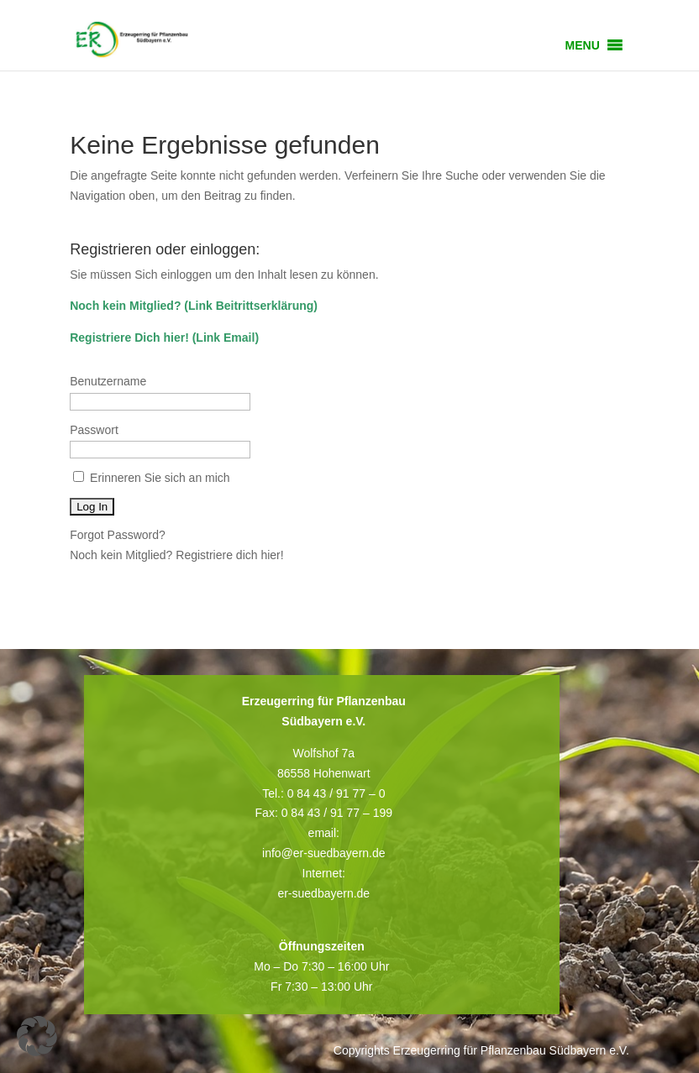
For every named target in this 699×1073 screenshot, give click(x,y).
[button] (582, 45)
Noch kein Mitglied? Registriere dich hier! (176, 555)
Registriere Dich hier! (129, 337)
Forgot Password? (118, 535)
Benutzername (108, 381)
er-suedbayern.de (323, 893)
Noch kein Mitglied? (125, 305)
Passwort (94, 430)
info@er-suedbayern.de (324, 853)
